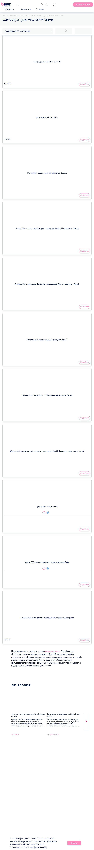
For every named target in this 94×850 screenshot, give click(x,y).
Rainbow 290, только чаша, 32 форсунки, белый (47, 340)
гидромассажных (53, 651)
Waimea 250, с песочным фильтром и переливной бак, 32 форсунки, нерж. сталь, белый (47, 451)
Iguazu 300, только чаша (47, 507)
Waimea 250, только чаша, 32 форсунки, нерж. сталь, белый (47, 395)
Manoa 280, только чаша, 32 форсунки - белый (47, 173)
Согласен (74, 843)
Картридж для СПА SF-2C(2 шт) (46, 62)
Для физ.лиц (9, 9)
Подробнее (84, 84)
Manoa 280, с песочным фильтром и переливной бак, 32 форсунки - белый (46, 229)
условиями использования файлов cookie (28, 847)
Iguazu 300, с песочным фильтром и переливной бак (47, 562)
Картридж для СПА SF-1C (47, 117)
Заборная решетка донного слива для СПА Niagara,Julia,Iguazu (47, 618)
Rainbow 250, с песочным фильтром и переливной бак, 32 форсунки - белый (47, 284)
